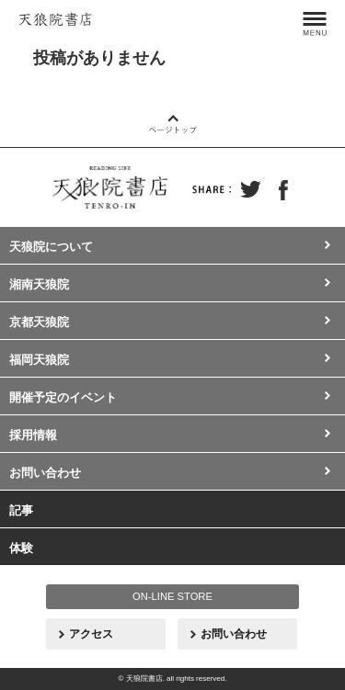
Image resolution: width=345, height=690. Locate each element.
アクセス (91, 634)
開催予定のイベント (63, 397)
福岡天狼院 (39, 360)
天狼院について (51, 247)
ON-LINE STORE (172, 596)
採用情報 (33, 435)
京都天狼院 (39, 322)
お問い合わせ (45, 473)
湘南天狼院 (39, 284)
